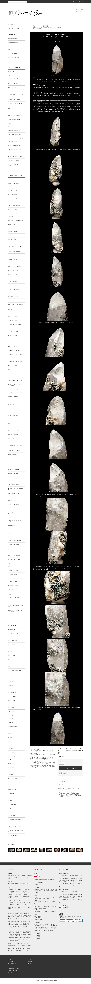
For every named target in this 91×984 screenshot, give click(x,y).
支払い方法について (12, 961)
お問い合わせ (30, 963)
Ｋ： (8, 411)
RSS (9, 972)
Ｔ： (8, 551)
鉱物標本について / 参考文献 (13, 28)
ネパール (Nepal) (39, 28)
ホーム (31, 24)
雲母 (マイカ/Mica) (44, 27)
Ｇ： (8, 339)
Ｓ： (8, 529)
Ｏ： (8, 465)
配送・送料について (12, 963)
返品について (61, 772)
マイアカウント (30, 959)
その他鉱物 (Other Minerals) (36, 26)
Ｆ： (8, 312)
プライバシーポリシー (12, 970)
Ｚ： (8, 615)
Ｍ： (8, 426)
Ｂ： (8, 235)
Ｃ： (8, 255)
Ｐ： (8, 480)
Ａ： (8, 179)
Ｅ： (8, 300)
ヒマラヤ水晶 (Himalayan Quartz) (44, 25)
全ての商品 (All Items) (61, 789)
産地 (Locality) (34, 28)
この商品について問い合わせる (64, 783)
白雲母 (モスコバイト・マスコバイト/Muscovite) (54, 27)
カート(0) (80, 1)
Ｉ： (8, 400)
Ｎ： (8, 458)
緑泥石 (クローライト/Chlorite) (45, 26)
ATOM (12, 972)
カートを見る (30, 961)
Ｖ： (8, 601)
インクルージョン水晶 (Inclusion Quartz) (45, 24)
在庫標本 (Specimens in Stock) (73, 788)
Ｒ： (8, 508)
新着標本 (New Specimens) (62, 788)
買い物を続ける (61, 784)
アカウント (73, 1)
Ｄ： (8, 285)
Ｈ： (8, 376)
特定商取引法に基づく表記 (63, 773)
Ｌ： (8, 419)
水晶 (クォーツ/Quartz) (35, 24)
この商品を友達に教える (62, 781)
